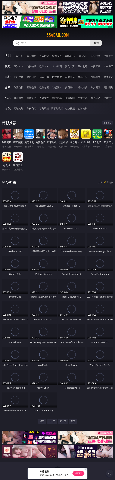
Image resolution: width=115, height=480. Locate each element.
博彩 (8, 56)
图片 (8, 87)
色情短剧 (82, 108)
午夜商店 (31, 108)
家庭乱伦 (31, 98)
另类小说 (82, 98)
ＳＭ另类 (108, 66)
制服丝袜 (70, 77)
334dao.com (57, 35)
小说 (8, 98)
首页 (42, 421)
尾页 (73, 421)
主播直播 (95, 66)
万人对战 (44, 55)
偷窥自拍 (18, 87)
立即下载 (78, 473)
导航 (8, 108)
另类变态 (108, 77)
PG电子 (18, 55)
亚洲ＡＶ (18, 66)
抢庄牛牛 (108, 55)
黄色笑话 (95, 98)
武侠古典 (57, 98)
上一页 (52, 421)
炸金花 (82, 55)
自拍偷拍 (31, 66)
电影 (8, 77)
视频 (8, 66)
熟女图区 (95, 87)
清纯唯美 (82, 87)
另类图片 (108, 87)
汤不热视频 (57, 108)
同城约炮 (18, 108)
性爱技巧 (108, 98)
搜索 (96, 43)
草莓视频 (44, 108)
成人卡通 (44, 77)
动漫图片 (57, 87)
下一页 (63, 421)
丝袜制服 (82, 66)
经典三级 (82, 77)
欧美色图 (44, 87)
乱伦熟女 (95, 77)
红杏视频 (70, 108)
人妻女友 (44, 98)
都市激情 (18, 98)
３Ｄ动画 (57, 66)
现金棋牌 (95, 55)
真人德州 (31, 55)
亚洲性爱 (18, 77)
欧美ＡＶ (44, 66)
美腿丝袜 (70, 87)
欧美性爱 (57, 77)
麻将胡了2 (69, 55)
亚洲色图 (31, 87)
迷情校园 (70, 98)
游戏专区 (57, 55)
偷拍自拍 (31, 77)
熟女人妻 (70, 66)
